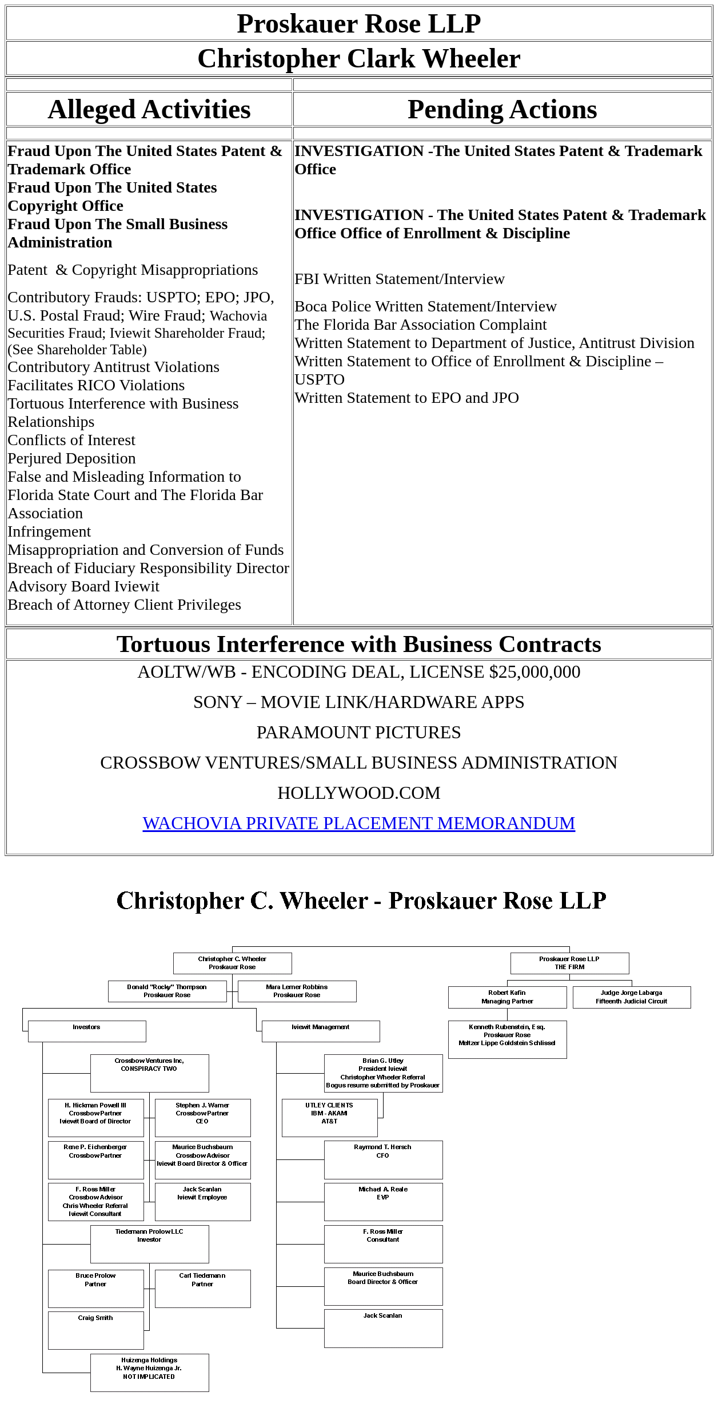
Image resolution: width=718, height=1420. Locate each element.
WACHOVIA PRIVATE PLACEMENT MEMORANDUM (358, 823)
